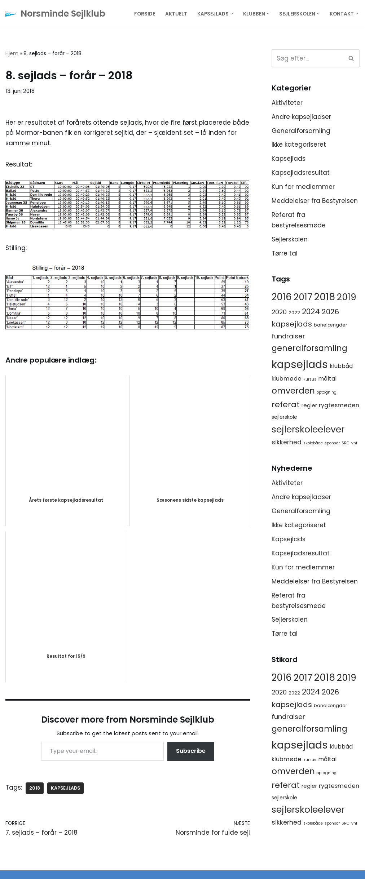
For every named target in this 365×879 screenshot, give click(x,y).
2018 (34, 788)
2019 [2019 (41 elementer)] (346, 297)
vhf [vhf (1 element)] (354, 443)
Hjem (11, 53)
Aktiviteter (287, 102)
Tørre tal (285, 253)
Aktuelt (176, 13)
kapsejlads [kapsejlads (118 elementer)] (300, 364)
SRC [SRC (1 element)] (345, 443)
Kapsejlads (288, 158)
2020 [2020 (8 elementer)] (279, 312)
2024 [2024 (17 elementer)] (311, 311)
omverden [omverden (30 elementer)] (293, 390)
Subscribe (191, 751)
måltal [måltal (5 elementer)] (327, 378)
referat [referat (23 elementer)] (286, 404)
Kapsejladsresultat (301, 172)
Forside (144, 13)
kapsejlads (65, 788)
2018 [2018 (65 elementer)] (324, 296)
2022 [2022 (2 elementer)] (294, 313)
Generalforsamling (301, 130)
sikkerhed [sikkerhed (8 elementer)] (287, 442)
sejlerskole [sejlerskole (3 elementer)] (284, 417)
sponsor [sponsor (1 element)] (332, 443)
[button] (231, 14)
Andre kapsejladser (301, 116)
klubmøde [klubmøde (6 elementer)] (287, 378)
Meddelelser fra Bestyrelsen (315, 200)
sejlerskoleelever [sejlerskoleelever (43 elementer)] (308, 429)
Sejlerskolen (290, 239)
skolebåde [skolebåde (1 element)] (313, 443)
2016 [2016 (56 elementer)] (282, 296)
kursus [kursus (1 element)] (309, 379)
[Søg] (307, 58)
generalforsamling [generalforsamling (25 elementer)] (309, 348)
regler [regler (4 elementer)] (309, 405)
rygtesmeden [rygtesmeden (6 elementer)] (339, 405)
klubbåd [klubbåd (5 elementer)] (341, 366)
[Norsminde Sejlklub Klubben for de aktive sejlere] (55, 13)
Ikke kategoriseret (299, 144)
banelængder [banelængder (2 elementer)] (330, 325)
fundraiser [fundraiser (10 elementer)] (288, 336)
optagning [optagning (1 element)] (327, 392)
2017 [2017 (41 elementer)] (303, 297)
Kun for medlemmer (303, 186)
